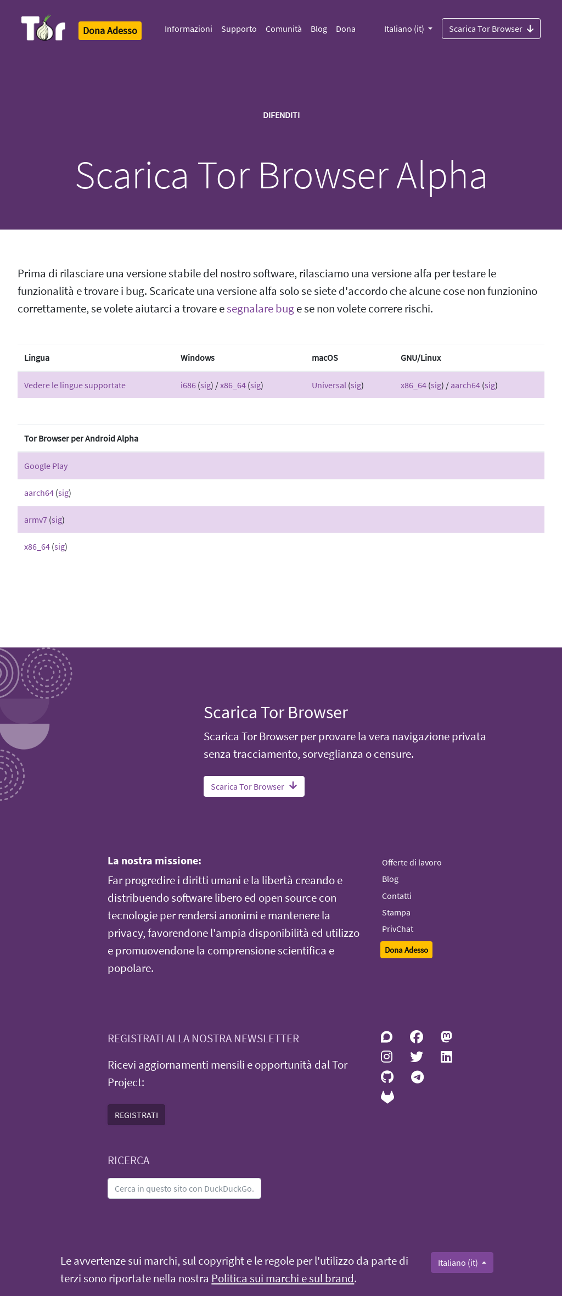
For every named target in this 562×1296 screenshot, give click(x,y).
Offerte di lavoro (412, 862)
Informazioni (188, 28)
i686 (188, 384)
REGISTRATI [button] (136, 1114)
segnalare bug (260, 308)
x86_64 (233, 384)
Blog (319, 28)
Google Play (46, 465)
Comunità (284, 28)
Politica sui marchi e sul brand (282, 1278)
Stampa (396, 912)
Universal (329, 384)
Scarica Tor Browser (491, 28)
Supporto (239, 28)
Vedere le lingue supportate (75, 384)
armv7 (35, 519)
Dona (346, 28)
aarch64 (465, 384)
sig (205, 384)
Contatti (397, 895)
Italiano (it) (405, 28)
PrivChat (397, 928)
